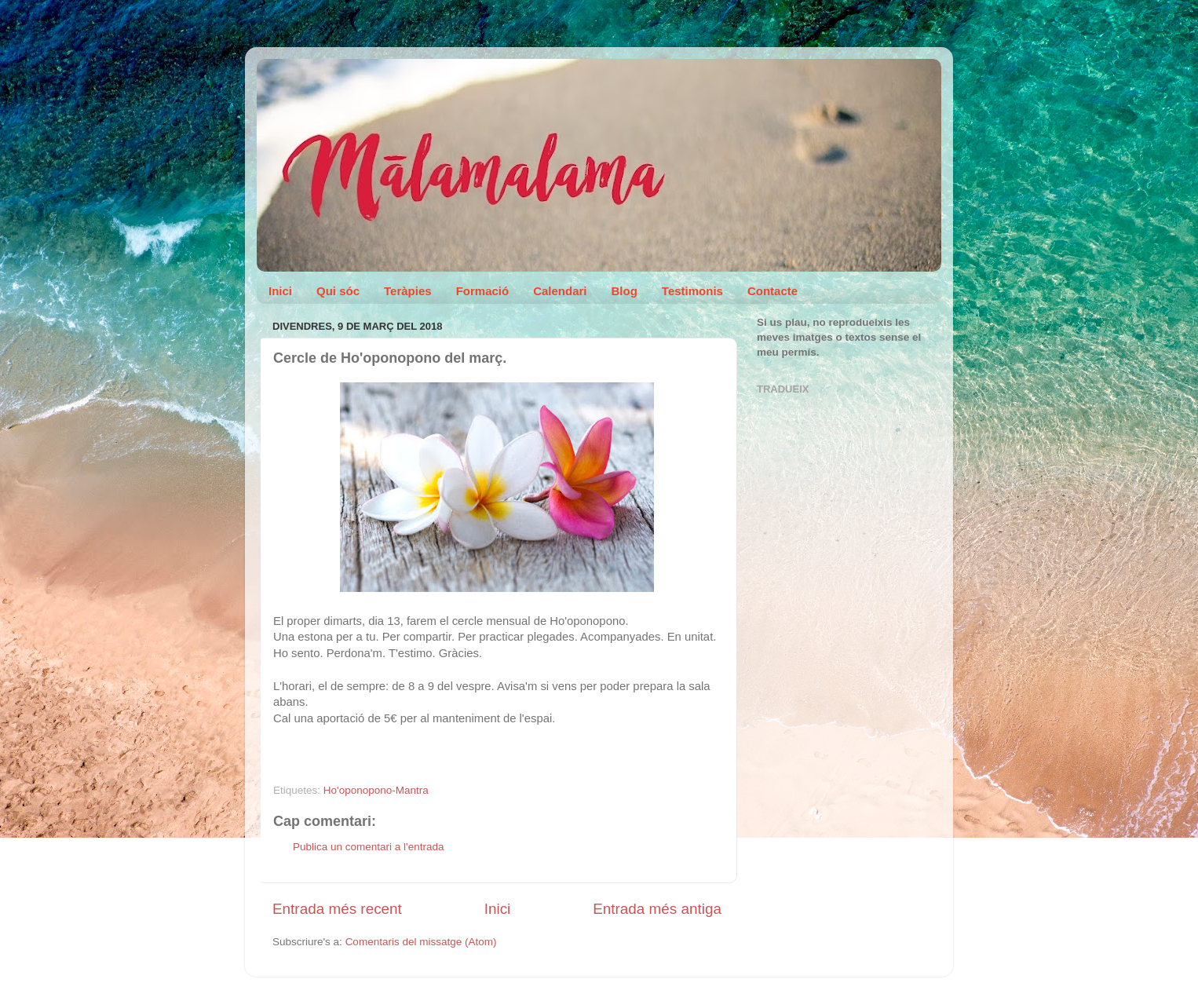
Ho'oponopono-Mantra (376, 790)
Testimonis (692, 291)
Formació (483, 291)
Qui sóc (338, 291)
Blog (624, 291)
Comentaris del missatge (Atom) (421, 942)
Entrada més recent (337, 909)
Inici (280, 291)
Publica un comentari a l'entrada (368, 847)
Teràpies (408, 291)
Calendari (559, 291)
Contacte (772, 291)
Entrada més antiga (657, 909)
